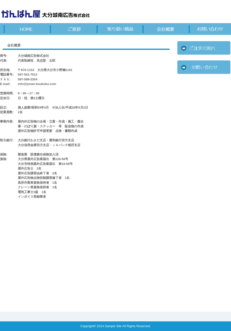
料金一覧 (69, 29)
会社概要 (208, 29)
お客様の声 (162, 29)
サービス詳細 (23, 29)
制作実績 (115, 29)
